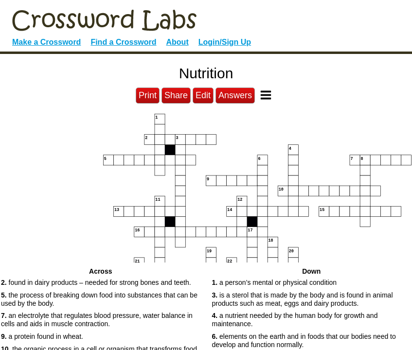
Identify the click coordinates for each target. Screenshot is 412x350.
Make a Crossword (46, 42)
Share (176, 95)
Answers (235, 95)
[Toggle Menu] (265, 95)
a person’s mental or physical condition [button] (274, 282)
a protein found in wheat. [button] (42, 336)
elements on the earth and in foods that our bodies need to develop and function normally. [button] (304, 340)
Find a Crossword (123, 42)
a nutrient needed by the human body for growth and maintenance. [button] (295, 320)
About (177, 42)
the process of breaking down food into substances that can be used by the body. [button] (99, 299)
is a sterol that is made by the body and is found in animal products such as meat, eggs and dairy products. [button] (302, 299)
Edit (203, 95)
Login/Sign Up (224, 42)
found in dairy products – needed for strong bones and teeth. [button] (96, 282)
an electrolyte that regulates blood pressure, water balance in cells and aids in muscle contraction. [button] (97, 320)
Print (148, 95)
